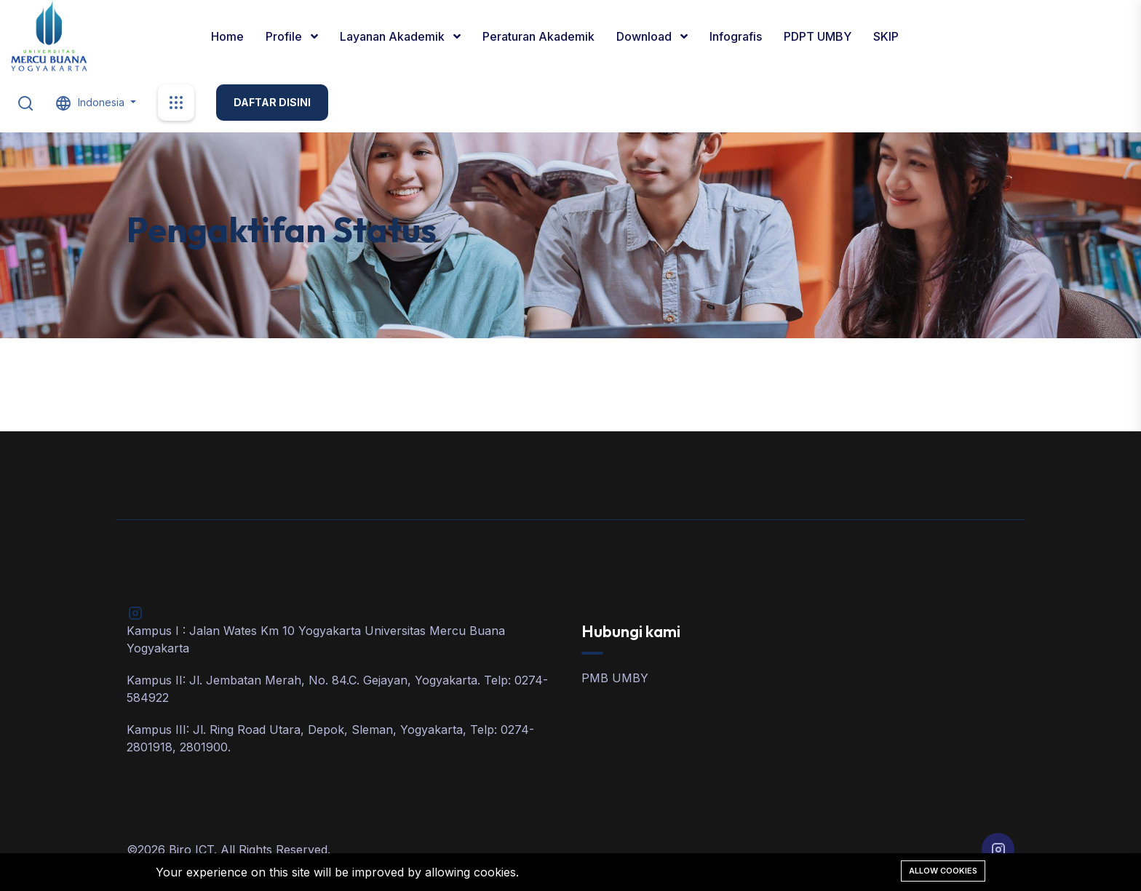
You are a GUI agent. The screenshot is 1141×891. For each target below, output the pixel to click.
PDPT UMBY (817, 36)
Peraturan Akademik (538, 36)
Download (645, 36)
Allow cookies (943, 871)
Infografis (735, 36)
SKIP (886, 36)
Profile (285, 36)
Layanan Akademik (394, 36)
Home (227, 36)
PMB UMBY (614, 678)
